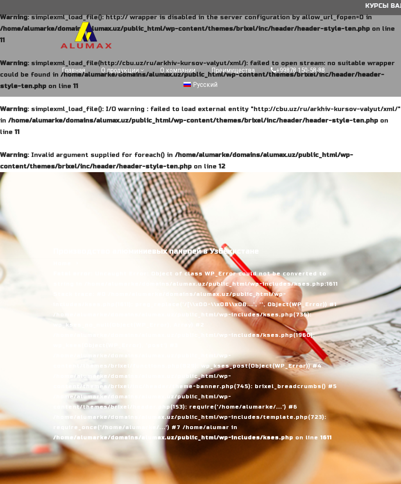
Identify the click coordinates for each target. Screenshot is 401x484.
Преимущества (233, 70)
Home (62, 263)
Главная (73, 70)
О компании (177, 70)
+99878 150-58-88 (298, 70)
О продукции (120, 70)
